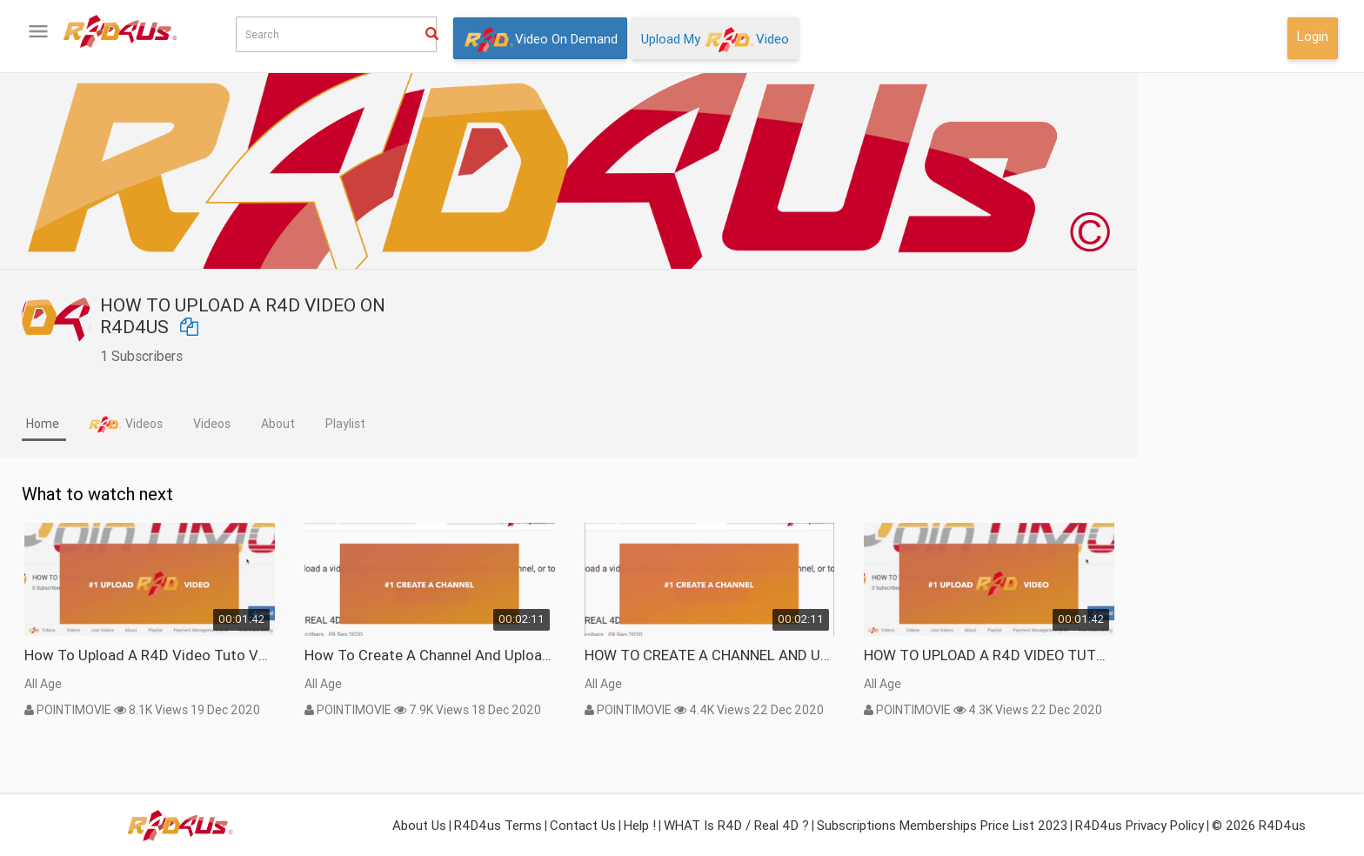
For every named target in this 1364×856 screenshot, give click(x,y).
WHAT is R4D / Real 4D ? (736, 825)
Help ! (640, 825)
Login (1312, 36)
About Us (419, 825)
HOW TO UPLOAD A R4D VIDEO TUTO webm (1180, 655)
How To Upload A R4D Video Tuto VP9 (341, 655)
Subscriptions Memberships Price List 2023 (942, 825)
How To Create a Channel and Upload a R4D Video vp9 (621, 655)
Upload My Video (715, 40)
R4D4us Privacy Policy (1139, 825)
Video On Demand (540, 40)
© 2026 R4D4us (1259, 825)
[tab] (235, 425)
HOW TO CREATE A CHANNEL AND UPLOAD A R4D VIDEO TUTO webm (901, 655)
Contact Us (583, 825)
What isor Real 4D (95, 567)
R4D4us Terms (498, 825)
